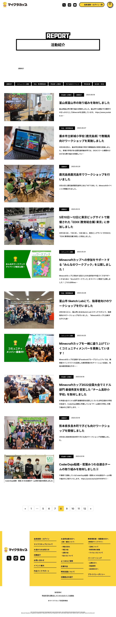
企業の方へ (93, 563)
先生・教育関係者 (40, 84)
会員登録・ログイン (92, 4)
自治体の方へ (93, 569)
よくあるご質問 (67, 561)
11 (79, 508)
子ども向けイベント (72, 84)
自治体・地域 (99, 84)
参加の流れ (66, 547)
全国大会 (65, 553)
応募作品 (64, 566)
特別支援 (87, 84)
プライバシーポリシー (96, 574)
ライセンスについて (96, 553)
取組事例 (92, 566)
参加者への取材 (55, 84)
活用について (93, 547)
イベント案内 (39, 565)
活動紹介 (9, 84)
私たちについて (67, 556)
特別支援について (68, 571)
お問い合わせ (39, 560)
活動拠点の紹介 (67, 577)
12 (84, 508)
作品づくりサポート (41, 571)
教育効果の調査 (94, 549)
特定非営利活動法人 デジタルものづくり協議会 (58, 596)
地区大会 (65, 549)
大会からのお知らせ (41, 549)
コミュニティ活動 (23, 84)
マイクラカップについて (43, 544)
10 (73, 508)
